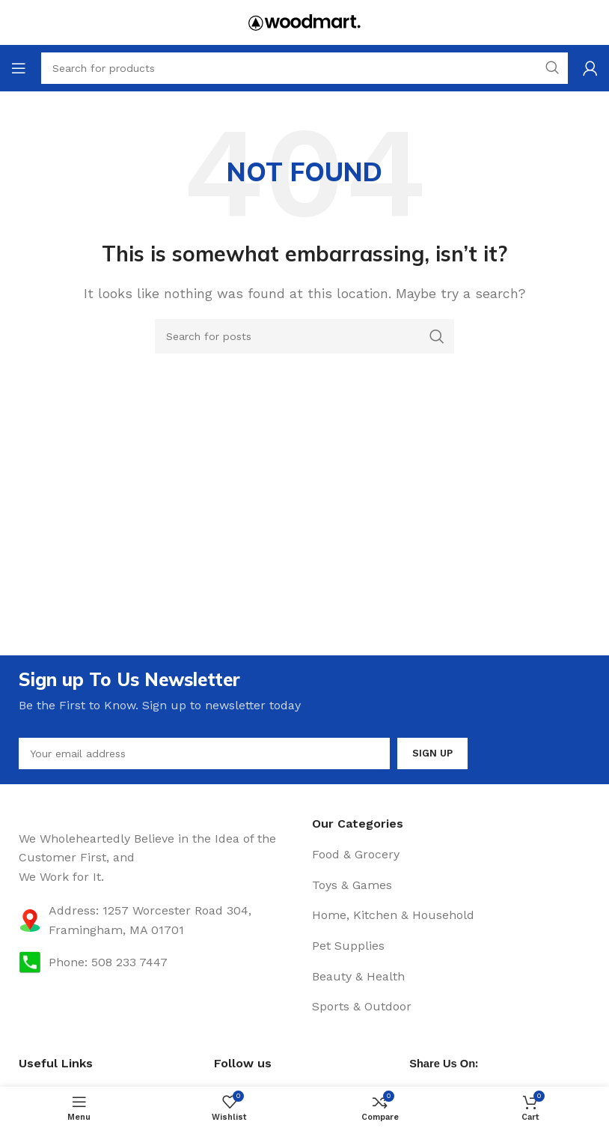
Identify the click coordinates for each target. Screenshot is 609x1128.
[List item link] (451, 854)
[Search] (304, 336)
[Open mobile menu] (19, 68)
